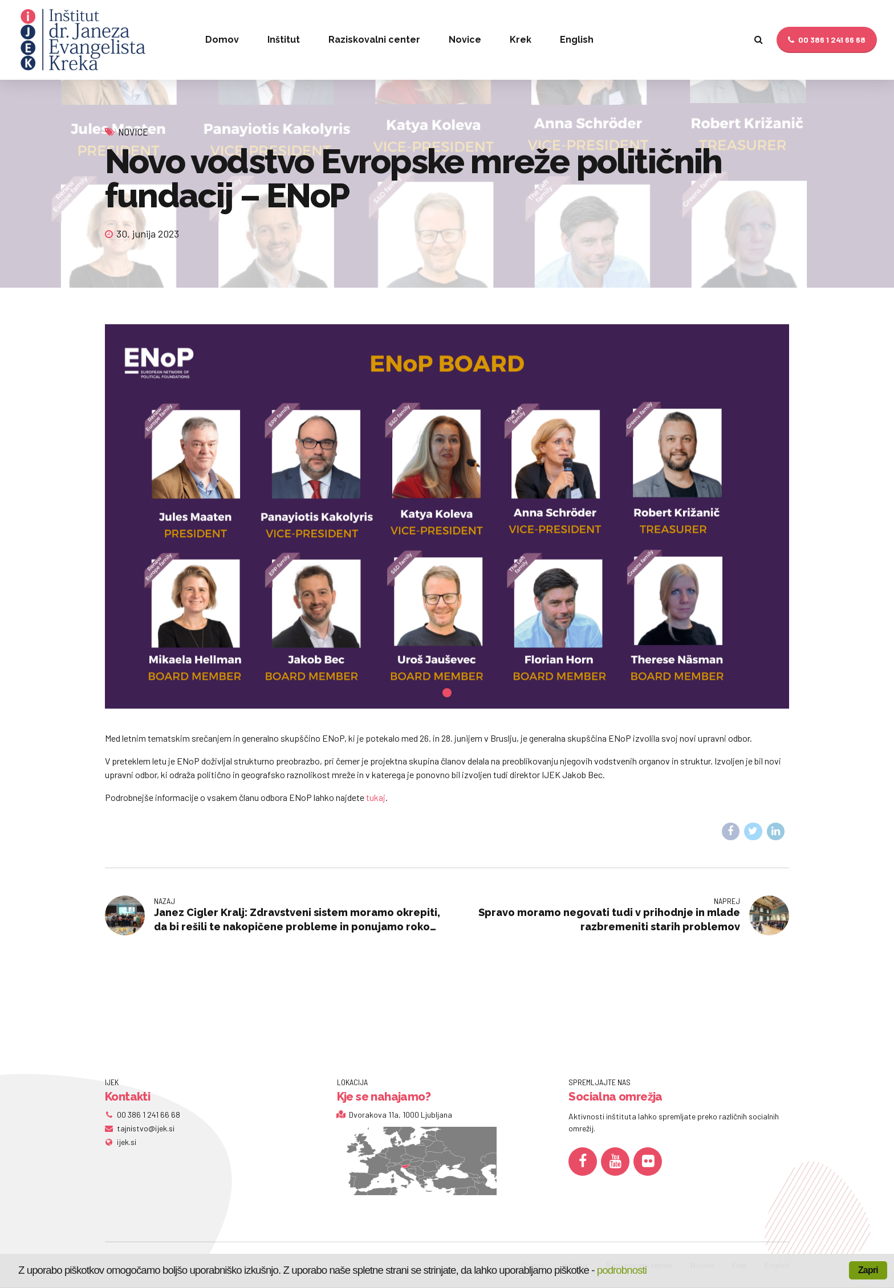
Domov (222, 39)
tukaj (375, 797)
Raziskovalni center (374, 39)
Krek (520, 39)
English (577, 39)
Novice (465, 39)
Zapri (868, 1270)
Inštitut (283, 39)
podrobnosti (622, 1270)
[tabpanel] (447, 516)
